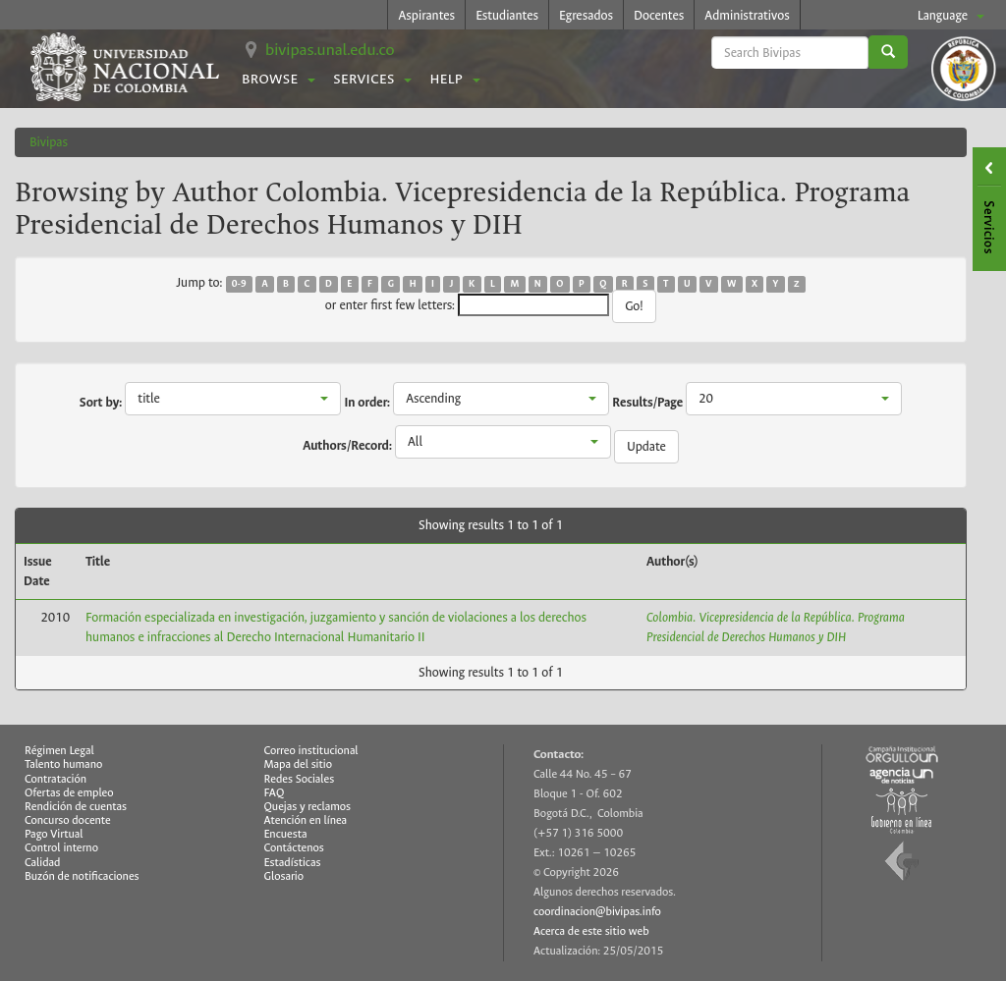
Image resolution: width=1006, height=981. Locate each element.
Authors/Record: (347, 446)
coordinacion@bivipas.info (597, 911)
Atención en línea (306, 820)
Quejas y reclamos (308, 806)
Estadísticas (292, 862)
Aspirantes (426, 15)
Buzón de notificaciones (82, 876)
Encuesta (285, 834)
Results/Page (647, 402)
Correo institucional (311, 750)
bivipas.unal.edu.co (330, 49)
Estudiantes (506, 15)
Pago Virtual (54, 834)
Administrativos (747, 15)
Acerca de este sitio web (591, 931)
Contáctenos (294, 848)
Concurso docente (68, 820)
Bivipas (48, 142)
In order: (367, 402)
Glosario (284, 876)
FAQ (274, 793)
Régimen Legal (59, 750)
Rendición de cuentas (76, 806)
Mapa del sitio (298, 764)
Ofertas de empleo (69, 793)
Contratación (55, 779)
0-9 (239, 284)
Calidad (42, 862)
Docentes (659, 15)
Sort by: (101, 402)
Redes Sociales (299, 779)
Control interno (61, 848)
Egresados (586, 15)
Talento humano (63, 764)
